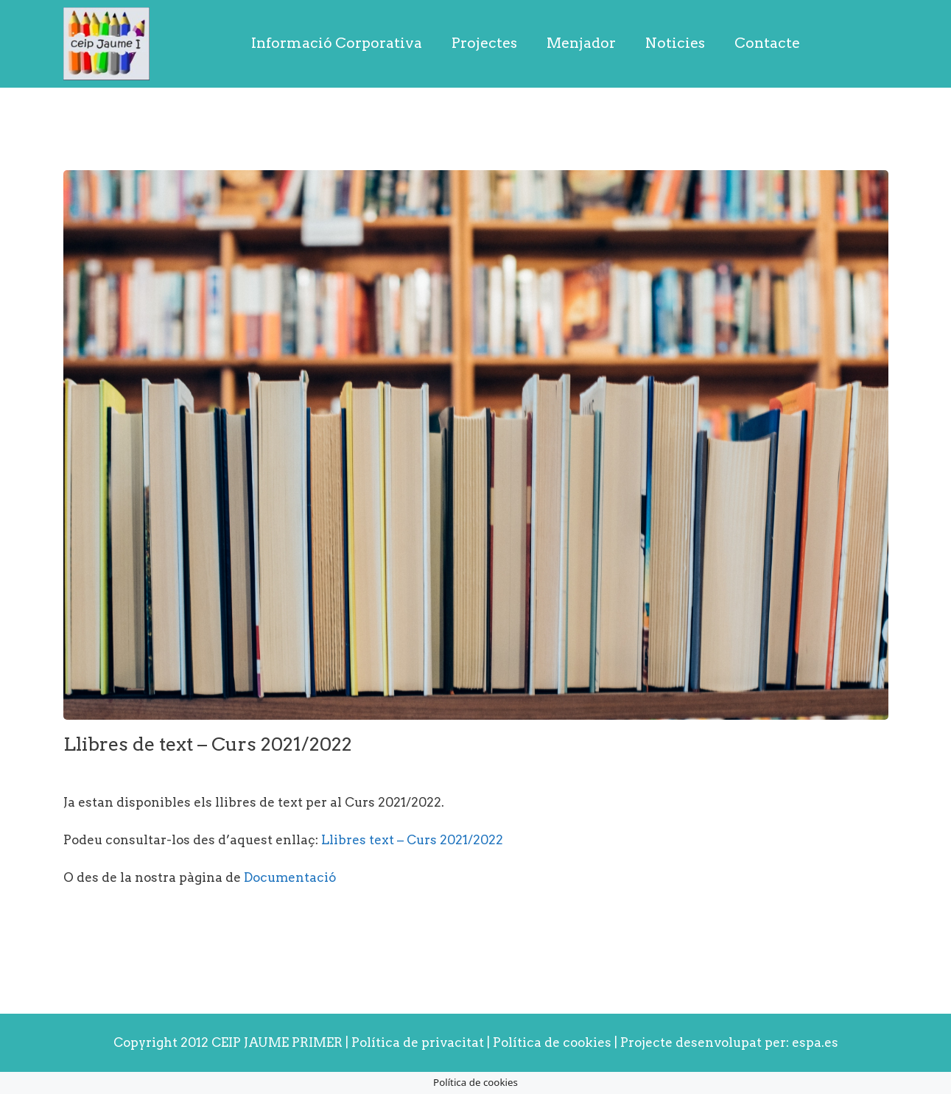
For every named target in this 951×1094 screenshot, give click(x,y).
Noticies (675, 43)
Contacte (767, 43)
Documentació (290, 877)
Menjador (581, 43)
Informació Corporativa (336, 43)
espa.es (815, 1042)
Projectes (484, 43)
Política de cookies (553, 1042)
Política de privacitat (417, 1042)
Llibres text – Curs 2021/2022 (412, 839)
